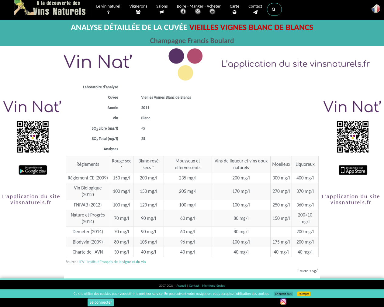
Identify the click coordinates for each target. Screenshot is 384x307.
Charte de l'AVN (88, 252)
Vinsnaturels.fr (52, 8)
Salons (162, 9)
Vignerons (138, 9)
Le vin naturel (108, 9)
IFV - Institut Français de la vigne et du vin (112, 261)
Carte (234, 9)
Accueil (181, 286)
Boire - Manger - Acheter (199, 10)
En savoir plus (283, 294)
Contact (255, 9)
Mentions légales (213, 286)
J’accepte (304, 294)
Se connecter (100, 302)
